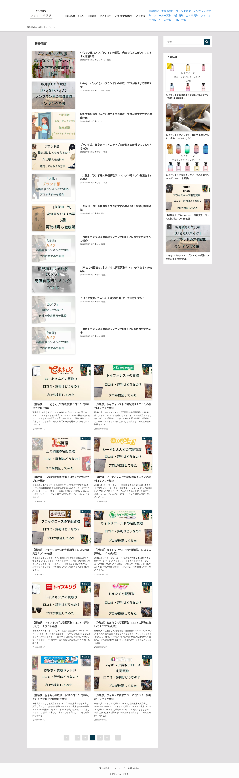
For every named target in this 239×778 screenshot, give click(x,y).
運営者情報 (104, 768)
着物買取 (154, 11)
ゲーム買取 (165, 20)
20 (118, 737)
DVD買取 (181, 20)
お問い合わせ (134, 768)
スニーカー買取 (162, 15)
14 (107, 737)
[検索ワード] (188, 42)
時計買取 (179, 15)
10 (77, 737)
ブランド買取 (183, 11)
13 (100, 737)
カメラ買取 (192, 15)
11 (85, 737)
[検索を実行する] (207, 42)
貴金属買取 (167, 11)
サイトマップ (118, 768)
